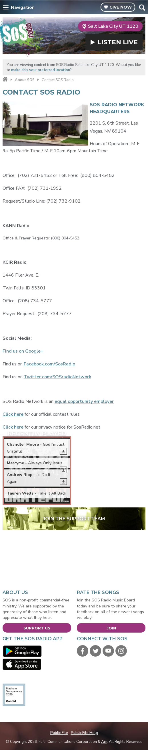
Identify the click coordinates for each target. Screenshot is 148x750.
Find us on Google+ (23, 351)
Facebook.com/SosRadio (49, 364)
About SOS (25, 80)
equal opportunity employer (84, 401)
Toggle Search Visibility (142, 7)
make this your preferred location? (41, 70)
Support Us (36, 628)
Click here (13, 414)
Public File (59, 732)
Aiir (104, 741)
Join (111, 628)
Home (5, 79)
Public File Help (84, 732)
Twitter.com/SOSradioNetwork (57, 377)
